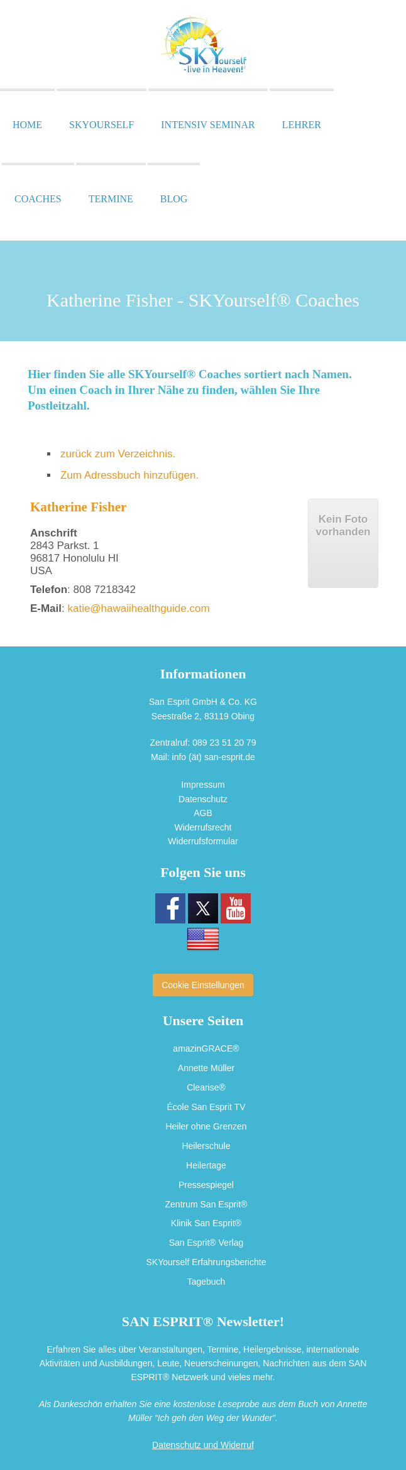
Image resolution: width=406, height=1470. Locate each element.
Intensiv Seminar (208, 124)
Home (27, 124)
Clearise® (206, 1087)
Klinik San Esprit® (206, 1221)
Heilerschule (206, 1144)
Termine (111, 198)
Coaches (38, 198)
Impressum (202, 785)
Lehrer (301, 124)
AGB (203, 813)
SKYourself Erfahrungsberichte (206, 1259)
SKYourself (101, 124)
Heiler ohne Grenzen (205, 1125)
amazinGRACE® (206, 1048)
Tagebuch (206, 1278)
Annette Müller (206, 1068)
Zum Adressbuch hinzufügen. (129, 475)
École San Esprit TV (206, 1106)
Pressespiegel (206, 1182)
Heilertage (206, 1163)
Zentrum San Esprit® (206, 1202)
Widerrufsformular (203, 841)
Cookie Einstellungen (203, 985)
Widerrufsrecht (202, 827)
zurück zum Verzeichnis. (117, 454)
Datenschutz (203, 799)
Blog (174, 198)
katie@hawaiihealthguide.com (138, 608)
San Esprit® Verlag (206, 1239)
